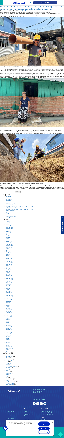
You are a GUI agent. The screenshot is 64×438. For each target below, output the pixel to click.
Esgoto (7, 364)
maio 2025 (8, 237)
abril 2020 (8, 324)
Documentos (8, 200)
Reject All (44, 428)
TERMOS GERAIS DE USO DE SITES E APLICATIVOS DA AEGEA (19, 209)
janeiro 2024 (8, 260)
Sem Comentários (24, 10)
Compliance (10, 412)
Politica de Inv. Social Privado (12, 205)
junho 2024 (8, 252)
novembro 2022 (9, 279)
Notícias (10, 416)
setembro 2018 (9, 349)
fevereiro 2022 (9, 292)
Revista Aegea (9, 217)
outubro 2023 (9, 264)
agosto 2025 (8, 232)
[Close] (52, 422)
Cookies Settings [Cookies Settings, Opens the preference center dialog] (44, 432)
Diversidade (8, 363)
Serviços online (45, 2)
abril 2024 (8, 255)
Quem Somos (9, 214)
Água (7, 212)
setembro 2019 (9, 333)
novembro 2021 (9, 297)
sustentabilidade (9, 379)
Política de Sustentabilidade (12, 207)
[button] (5, 428)
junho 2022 (8, 287)
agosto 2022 (8, 284)
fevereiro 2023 (9, 275)
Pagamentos (8, 373)
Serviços (26, 409)
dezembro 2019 (9, 329)
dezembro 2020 (9, 312)
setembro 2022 (9, 282)
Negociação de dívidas (11, 369)
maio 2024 (8, 254)
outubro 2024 (9, 247)
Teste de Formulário (10, 210)
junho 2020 (8, 321)
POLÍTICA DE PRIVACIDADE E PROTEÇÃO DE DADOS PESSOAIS (20, 206)
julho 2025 (8, 234)
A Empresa (10, 409)
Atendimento (9, 359)
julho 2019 (8, 336)
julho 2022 (8, 285)
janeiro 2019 (8, 345)
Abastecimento (9, 356)
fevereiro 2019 (9, 343)
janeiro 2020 (8, 328)
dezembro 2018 (9, 346)
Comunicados (9, 199)
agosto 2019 (8, 335)
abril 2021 (8, 306)
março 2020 (8, 325)
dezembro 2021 (9, 295)
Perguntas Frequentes (46, 419)
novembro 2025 (9, 228)
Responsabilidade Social (11, 216)
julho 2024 (8, 251)
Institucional (8, 367)
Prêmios (7, 374)
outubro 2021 (9, 298)
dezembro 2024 (9, 244)
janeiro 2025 (8, 242)
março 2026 (8, 223)
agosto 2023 (8, 267)
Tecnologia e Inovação (11, 381)
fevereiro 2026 (9, 224)
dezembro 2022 (9, 278)
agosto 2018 (8, 351)
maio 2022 (8, 288)
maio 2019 (8, 339)
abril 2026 (8, 221)
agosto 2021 (8, 301)
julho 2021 (8, 302)
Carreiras (26, 419)
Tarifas (7, 380)
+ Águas (7, 354)
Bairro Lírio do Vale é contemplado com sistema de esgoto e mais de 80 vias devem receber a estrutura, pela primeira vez (31, 7)
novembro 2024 (9, 245)
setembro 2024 (9, 248)
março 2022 (8, 291)
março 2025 (8, 240)
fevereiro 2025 (9, 241)
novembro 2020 (9, 314)
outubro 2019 (9, 332)
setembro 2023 (9, 265)
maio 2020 (8, 322)
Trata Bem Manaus (12, 366)
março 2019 (8, 342)
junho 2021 (8, 304)
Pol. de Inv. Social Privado (46, 412)
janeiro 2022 (8, 294)
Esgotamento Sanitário (11, 202)
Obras (7, 370)
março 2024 (8, 257)
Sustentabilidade (45, 409)
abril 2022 (8, 289)
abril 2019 (8, 341)
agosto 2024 (8, 250)
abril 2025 (8, 238)
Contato (7, 213)
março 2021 (8, 308)
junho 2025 (8, 235)
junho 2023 (8, 269)
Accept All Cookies (44, 423)
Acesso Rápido (9, 196)
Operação (8, 371)
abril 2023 (8, 272)
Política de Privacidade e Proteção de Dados (32, 435)
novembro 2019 (9, 331)
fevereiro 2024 (9, 258)
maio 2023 (8, 271)
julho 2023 (8, 268)
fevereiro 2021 (9, 309)
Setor (7, 377)
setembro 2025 (9, 231)
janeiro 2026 (8, 225)
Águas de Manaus (10, 197)
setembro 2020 (9, 316)
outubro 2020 (9, 315)
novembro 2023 (9, 262)
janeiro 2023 (8, 277)
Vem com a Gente (10, 384)
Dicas (7, 361)
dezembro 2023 (9, 261)
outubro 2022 (9, 281)
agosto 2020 (8, 318)
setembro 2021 (9, 299)
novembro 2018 (9, 348)
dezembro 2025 (9, 227)
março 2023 (8, 274)
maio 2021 (8, 305)
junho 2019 (8, 338)
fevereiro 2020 (9, 326)
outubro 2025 (9, 230)
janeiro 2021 (8, 311)
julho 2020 (8, 319)
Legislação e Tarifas (10, 203)
